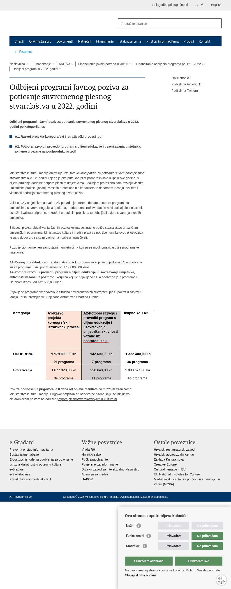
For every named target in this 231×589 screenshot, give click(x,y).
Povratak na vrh (23, 496)
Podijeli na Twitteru (181, 91)
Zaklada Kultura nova (169, 459)
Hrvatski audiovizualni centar (174, 454)
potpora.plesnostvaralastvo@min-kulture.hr (87, 399)
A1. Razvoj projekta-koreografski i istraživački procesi (56, 136)
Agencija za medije (95, 474)
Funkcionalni (135, 536)
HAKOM (87, 479)
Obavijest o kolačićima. (141, 575)
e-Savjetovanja (19, 474)
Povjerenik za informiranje (100, 464)
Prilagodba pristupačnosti (170, 5)
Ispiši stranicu (178, 78)
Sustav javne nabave (24, 454)
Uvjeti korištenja (129, 496)
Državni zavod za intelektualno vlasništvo (110, 469)
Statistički (133, 546)
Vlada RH (88, 449)
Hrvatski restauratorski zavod (174, 449)
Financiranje (105, 41)
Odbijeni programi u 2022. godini (35, 69)
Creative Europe (165, 464)
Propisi (189, 41)
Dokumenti (64, 41)
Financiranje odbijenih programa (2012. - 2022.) (169, 64)
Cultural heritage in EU (170, 469)
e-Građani (16, 469)
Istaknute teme (130, 41)
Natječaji (84, 41)
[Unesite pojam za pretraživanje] (164, 23)
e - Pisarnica (23, 52)
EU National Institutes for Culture (177, 474)
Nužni (130, 525)
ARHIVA (64, 64)
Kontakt (204, 41)
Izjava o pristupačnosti (153, 496)
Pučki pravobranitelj (95, 459)
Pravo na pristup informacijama (31, 449)
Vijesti (19, 41)
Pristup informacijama (162, 41)
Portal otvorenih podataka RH (30, 479)
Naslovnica (17, 64)
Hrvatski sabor (92, 454)
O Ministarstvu (40, 41)
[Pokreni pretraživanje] (216, 23)
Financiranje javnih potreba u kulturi (103, 64)
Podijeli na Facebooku (184, 84)
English (216, 5)
